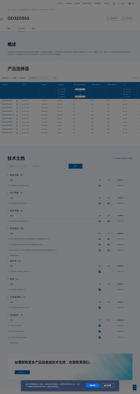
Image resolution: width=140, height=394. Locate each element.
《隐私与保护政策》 (52, 386)
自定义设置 (107, 385)
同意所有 (92, 385)
